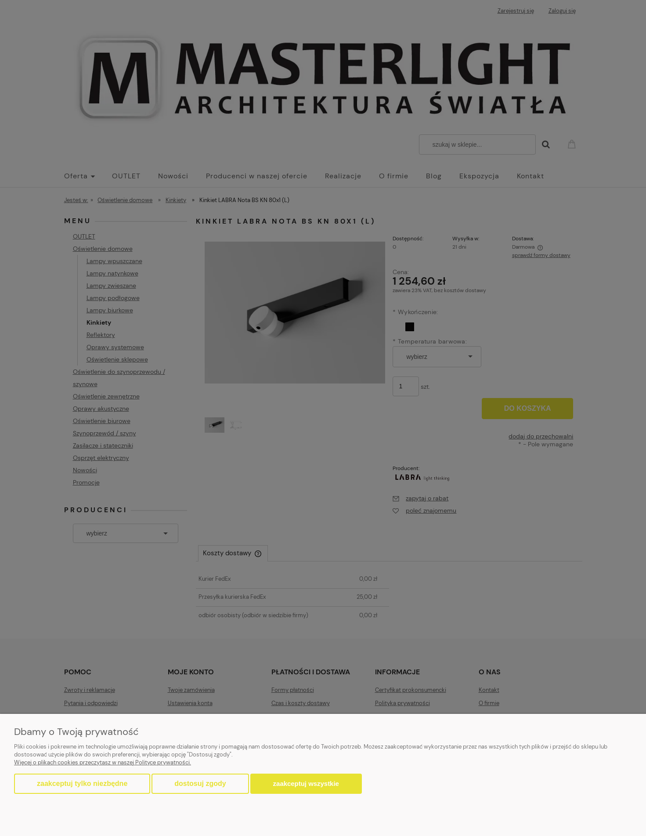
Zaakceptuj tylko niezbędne (82, 783)
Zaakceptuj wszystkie (306, 783)
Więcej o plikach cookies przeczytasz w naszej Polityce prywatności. (102, 762)
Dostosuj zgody (200, 783)
